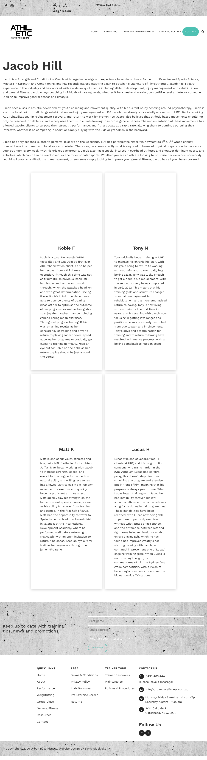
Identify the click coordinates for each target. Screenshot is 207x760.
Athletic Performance (138, 31)
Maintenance (114, 685)
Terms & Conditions (84, 679)
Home (94, 31)
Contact (190, 31)
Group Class (45, 705)
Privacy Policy (80, 685)
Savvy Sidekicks (95, 752)
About (41, 685)
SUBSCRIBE (97, 652)
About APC (110, 31)
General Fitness (47, 712)
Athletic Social (169, 31)
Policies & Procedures (120, 692)
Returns (76, 705)
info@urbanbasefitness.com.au (167, 693)
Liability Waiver (81, 692)
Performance (46, 692)
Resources (44, 719)
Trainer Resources (117, 679)
